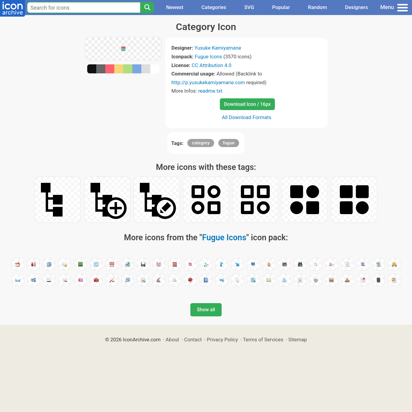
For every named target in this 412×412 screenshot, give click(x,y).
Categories (213, 7)
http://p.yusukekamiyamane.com (208, 82)
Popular (281, 7)
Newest (174, 7)
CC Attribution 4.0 (211, 65)
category (201, 143)
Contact (193, 340)
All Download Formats (247, 117)
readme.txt (210, 91)
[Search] (147, 7)
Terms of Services (263, 340)
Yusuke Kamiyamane (217, 48)
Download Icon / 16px (247, 104)
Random (317, 7)
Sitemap (297, 340)
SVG (249, 7)
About (172, 340)
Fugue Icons (208, 57)
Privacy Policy (222, 340)
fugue (229, 143)
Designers (356, 7)
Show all (206, 309)
